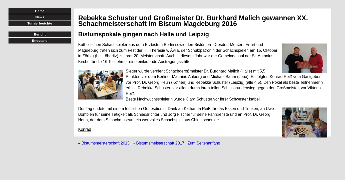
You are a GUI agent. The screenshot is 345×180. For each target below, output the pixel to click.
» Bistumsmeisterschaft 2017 (158, 143)
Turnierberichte (40, 23)
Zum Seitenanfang (203, 143)
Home (40, 11)
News (39, 17)
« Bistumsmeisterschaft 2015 (103, 143)
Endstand (40, 40)
